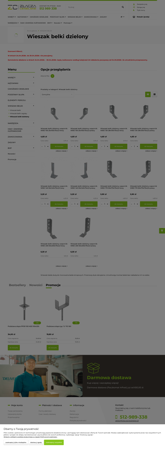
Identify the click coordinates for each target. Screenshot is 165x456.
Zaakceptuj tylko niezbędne (15, 442)
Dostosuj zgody (36, 442)
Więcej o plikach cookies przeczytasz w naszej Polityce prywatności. (30, 437)
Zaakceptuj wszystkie (54, 442)
